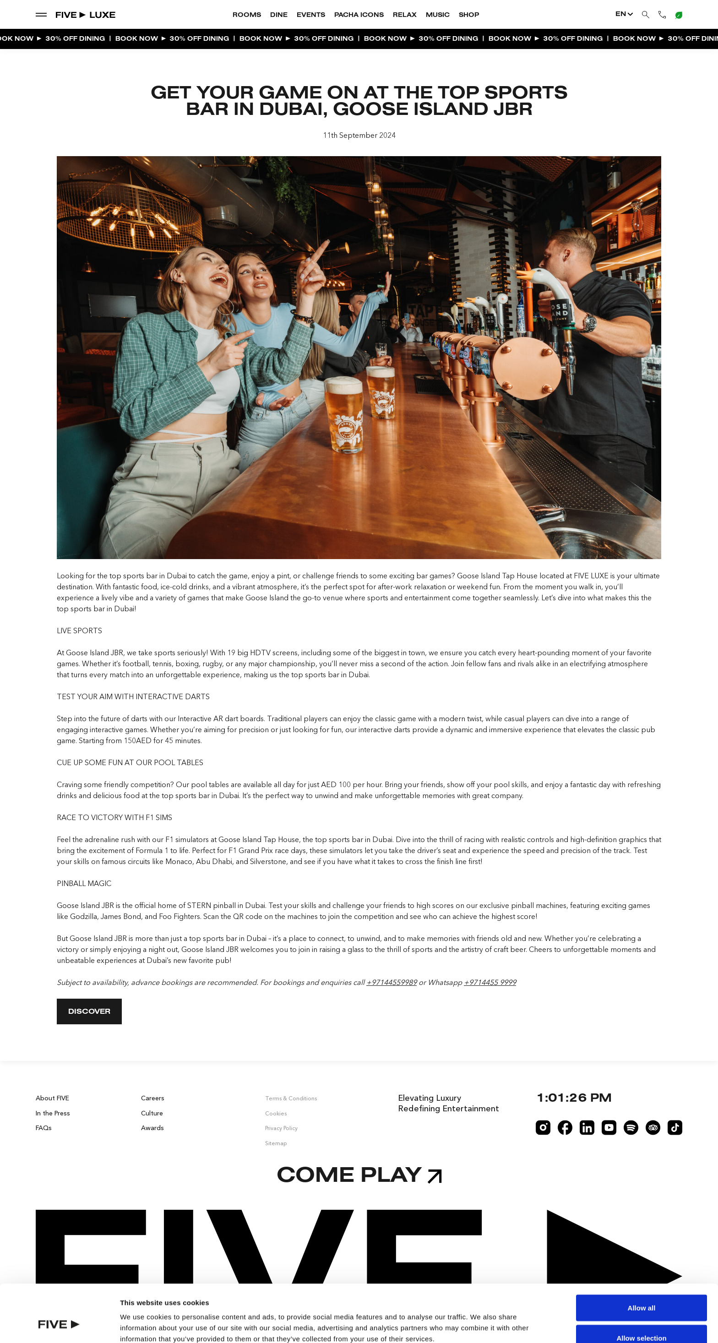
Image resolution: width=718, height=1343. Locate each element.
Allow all (642, 1258)
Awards (152, 1128)
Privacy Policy (281, 1128)
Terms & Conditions (291, 1098)
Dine (279, 15)
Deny (641, 1318)
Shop (469, 15)
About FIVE (52, 1098)
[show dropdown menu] (41, 14)
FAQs (44, 1128)
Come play (359, 1176)
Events (311, 15)
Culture (152, 1113)
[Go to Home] (86, 15)
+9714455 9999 (490, 982)
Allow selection (641, 1289)
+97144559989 (391, 982)
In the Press (53, 1113)
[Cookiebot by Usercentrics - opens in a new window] (59, 1325)
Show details (480, 1319)
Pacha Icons (359, 15)
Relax (405, 15)
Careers (152, 1098)
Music (438, 15)
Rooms (247, 15)
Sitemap (276, 1143)
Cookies (276, 1112)
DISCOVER (89, 1012)
